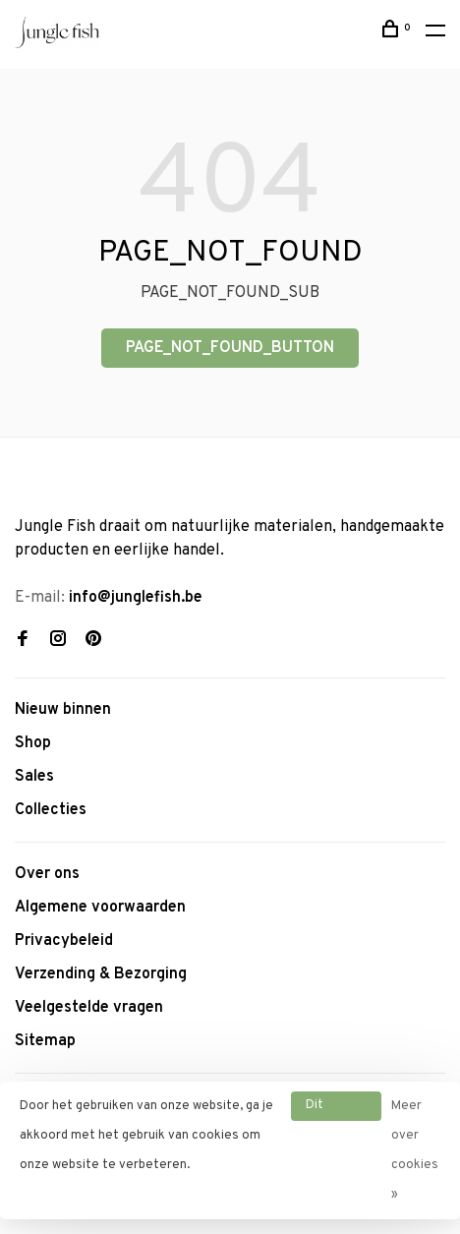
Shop (33, 743)
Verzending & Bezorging (101, 974)
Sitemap (45, 1041)
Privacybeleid (64, 941)
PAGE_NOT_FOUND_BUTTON (230, 348)
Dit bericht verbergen (336, 1109)
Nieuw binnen (63, 710)
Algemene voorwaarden (100, 907)
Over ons (47, 874)
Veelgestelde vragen (89, 1008)
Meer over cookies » (414, 1150)
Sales (34, 777)
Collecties (50, 810)
